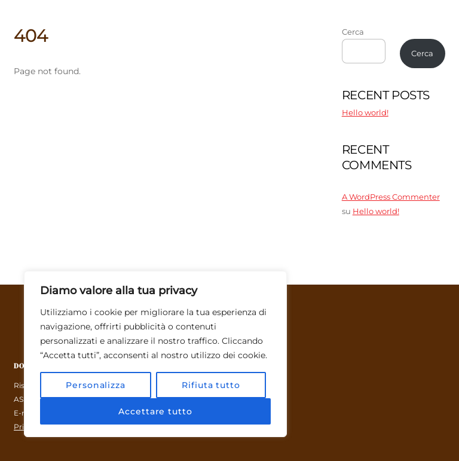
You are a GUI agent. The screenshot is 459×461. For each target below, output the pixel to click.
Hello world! (365, 112)
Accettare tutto (155, 411)
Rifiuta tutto (211, 385)
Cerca (353, 31)
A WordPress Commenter (391, 197)
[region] (155, 354)
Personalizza (96, 385)
